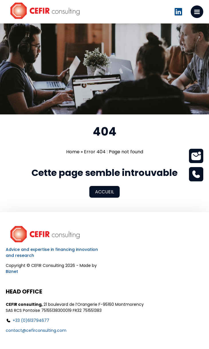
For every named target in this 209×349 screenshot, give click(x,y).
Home (73, 151)
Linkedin (178, 11)
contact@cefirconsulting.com (36, 330)
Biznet (12, 271)
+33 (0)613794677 (31, 320)
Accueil (104, 192)
